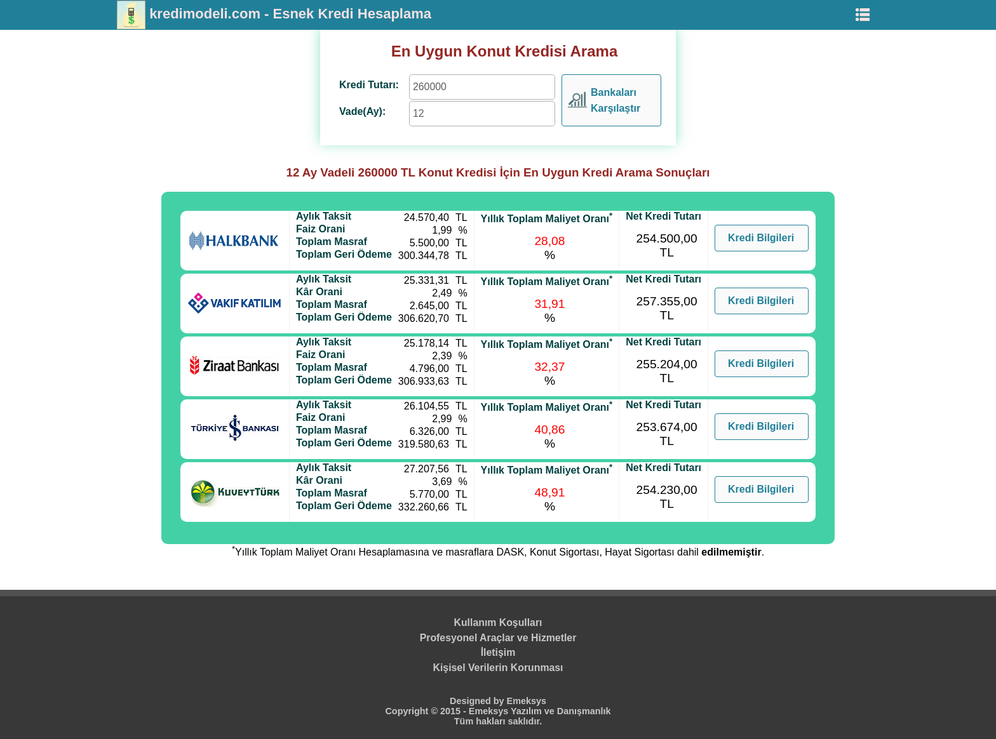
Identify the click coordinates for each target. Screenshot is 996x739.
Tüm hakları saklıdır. (498, 721)
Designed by (478, 701)
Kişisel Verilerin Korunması (498, 667)
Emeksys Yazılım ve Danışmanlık (540, 711)
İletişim (498, 652)
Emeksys (526, 701)
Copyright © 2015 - (426, 711)
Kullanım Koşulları (498, 622)
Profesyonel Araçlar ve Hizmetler (498, 637)
